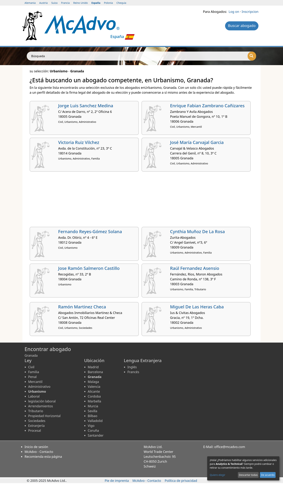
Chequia (121, 3)
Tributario (35, 411)
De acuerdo (268, 475)
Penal (32, 377)
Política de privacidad (181, 480)
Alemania (30, 3)
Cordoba (94, 396)
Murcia (93, 406)
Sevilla (92, 411)
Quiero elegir (217, 475)
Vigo (91, 425)
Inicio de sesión (36, 447)
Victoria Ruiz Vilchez (78, 142)
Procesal (34, 430)
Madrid (93, 367)
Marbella (94, 401)
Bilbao (92, 416)
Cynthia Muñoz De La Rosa (197, 231)
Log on (234, 11)
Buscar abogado (242, 25)
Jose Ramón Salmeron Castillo (88, 268)
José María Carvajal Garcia (197, 142)
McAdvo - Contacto (39, 451)
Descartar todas (248, 475)
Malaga (93, 381)
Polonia (108, 3)
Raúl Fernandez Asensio (194, 268)
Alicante (94, 391)
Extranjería (36, 425)
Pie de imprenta (117, 480)
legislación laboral (42, 401)
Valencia (94, 386)
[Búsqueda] (252, 56)
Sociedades (36, 421)
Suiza (54, 3)
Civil (31, 367)
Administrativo (39, 386)
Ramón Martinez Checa (82, 307)
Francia (65, 3)
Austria (43, 3)
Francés (133, 372)
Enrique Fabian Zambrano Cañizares (207, 106)
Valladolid (95, 421)
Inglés (132, 367)
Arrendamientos (40, 406)
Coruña (93, 430)
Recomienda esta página (43, 456)
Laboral (34, 396)
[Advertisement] (138, 200)
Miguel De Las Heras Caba (197, 307)
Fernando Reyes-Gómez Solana (90, 231)
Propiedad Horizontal (44, 416)
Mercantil (35, 381)
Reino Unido (80, 3)
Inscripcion (250, 11)
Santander (95, 435)
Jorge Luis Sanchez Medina (85, 106)
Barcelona (95, 372)
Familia (33, 372)
